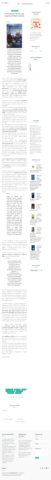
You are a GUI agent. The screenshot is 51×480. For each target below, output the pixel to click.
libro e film (19, 391)
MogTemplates (13, 472)
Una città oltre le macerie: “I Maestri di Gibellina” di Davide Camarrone (36, 197)
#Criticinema (15, 10)
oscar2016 (18, 393)
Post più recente (8, 419)
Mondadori (10, 393)
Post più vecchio (21, 421)
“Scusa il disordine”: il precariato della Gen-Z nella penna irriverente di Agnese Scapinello (36, 168)
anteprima (17, 389)
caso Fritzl (4, 105)
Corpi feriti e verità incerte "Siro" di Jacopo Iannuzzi (36, 207)
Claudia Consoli (10, 391)
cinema (24, 389)
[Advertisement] (36, 95)
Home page (20, 419)
